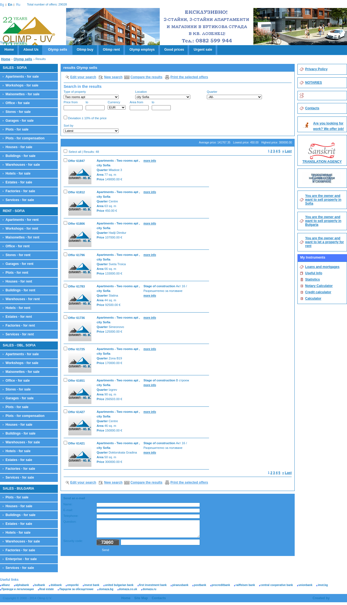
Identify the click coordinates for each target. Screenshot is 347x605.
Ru (18, 5)
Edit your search (83, 77)
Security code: (73, 540)
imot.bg (323, 585)
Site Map (141, 598)
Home (9, 49)
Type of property (91, 94)
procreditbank (221, 585)
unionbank (306, 585)
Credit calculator (318, 292)
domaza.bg (106, 589)
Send (105, 550)
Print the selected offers (189, 77)
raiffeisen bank (245, 585)
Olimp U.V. (28, 32)
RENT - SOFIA (14, 211)
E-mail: (68, 510)
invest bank (91, 585)
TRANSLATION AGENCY (322, 162)
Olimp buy (85, 49)
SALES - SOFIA (15, 68)
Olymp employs (142, 49)
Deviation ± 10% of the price (85, 118)
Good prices (174, 49)
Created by (321, 598)
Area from (139, 105)
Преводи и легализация (17, 589)
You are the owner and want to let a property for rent (324, 242)
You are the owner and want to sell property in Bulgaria (323, 221)
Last (288, 151)
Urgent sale (203, 49)
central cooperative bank (277, 585)
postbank (200, 585)
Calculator (313, 298)
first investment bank (153, 585)
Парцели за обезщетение (76, 589)
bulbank (39, 585)
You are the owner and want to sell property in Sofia (323, 199)
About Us (31, 49)
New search (113, 77)
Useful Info (313, 273)
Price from (73, 105)
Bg (2, 5)
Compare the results (146, 77)
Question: (70, 521)
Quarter (234, 94)
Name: (67, 504)
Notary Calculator (319, 286)
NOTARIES (313, 83)
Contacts (312, 108)
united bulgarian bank (119, 585)
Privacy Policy (316, 69)
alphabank (22, 585)
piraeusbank (180, 585)
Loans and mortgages (322, 267)
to (95, 105)
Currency (117, 105)
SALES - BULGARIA (18, 488)
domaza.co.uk (128, 589)
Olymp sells (57, 49)
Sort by (91, 128)
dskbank (56, 585)
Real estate (46, 589)
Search (282, 129)
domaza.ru (149, 589)
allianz (5, 585)
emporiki (73, 585)
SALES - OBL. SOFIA (19, 345)
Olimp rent (111, 49)
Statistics (312, 279)
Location (162, 94)
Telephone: (70, 515)
